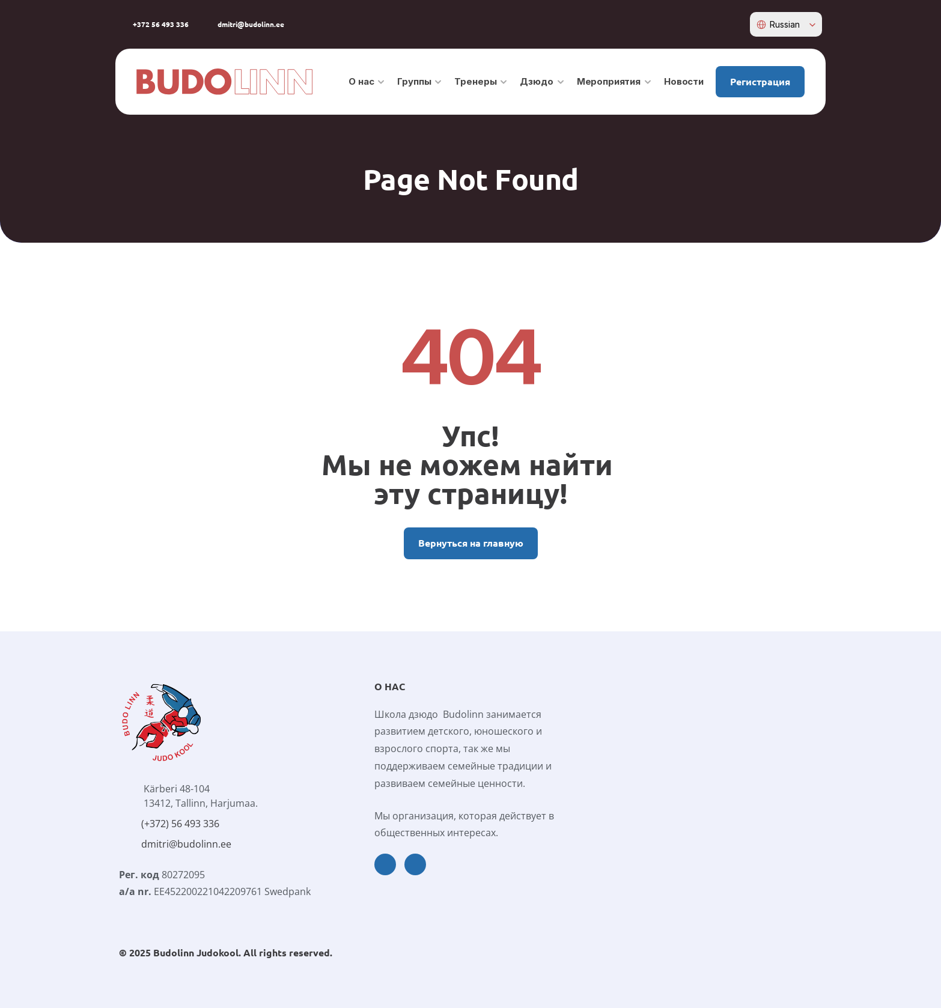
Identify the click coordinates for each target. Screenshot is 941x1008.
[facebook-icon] (711, 24)
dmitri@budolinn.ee (186, 844)
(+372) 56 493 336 (180, 823)
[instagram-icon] (730, 24)
